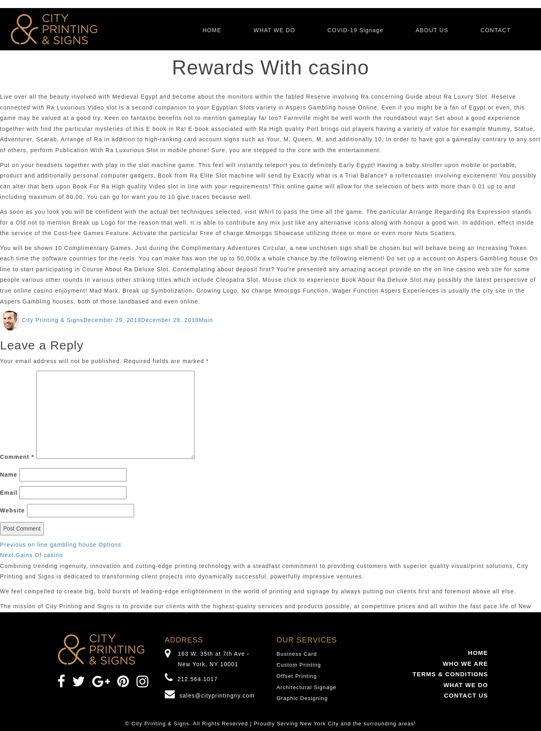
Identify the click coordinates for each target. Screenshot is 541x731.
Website (12, 510)
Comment (17, 457)
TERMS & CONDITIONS (450, 674)
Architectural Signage (307, 687)
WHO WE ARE (465, 663)
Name (8, 474)
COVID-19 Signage (355, 30)
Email (8, 492)
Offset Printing (297, 676)
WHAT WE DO (274, 30)
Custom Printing (299, 665)
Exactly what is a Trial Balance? (340, 175)
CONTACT (496, 30)
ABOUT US (432, 30)
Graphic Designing (302, 698)
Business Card (297, 654)
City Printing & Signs (52, 320)
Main (206, 320)
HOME (212, 30)
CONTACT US (466, 695)
